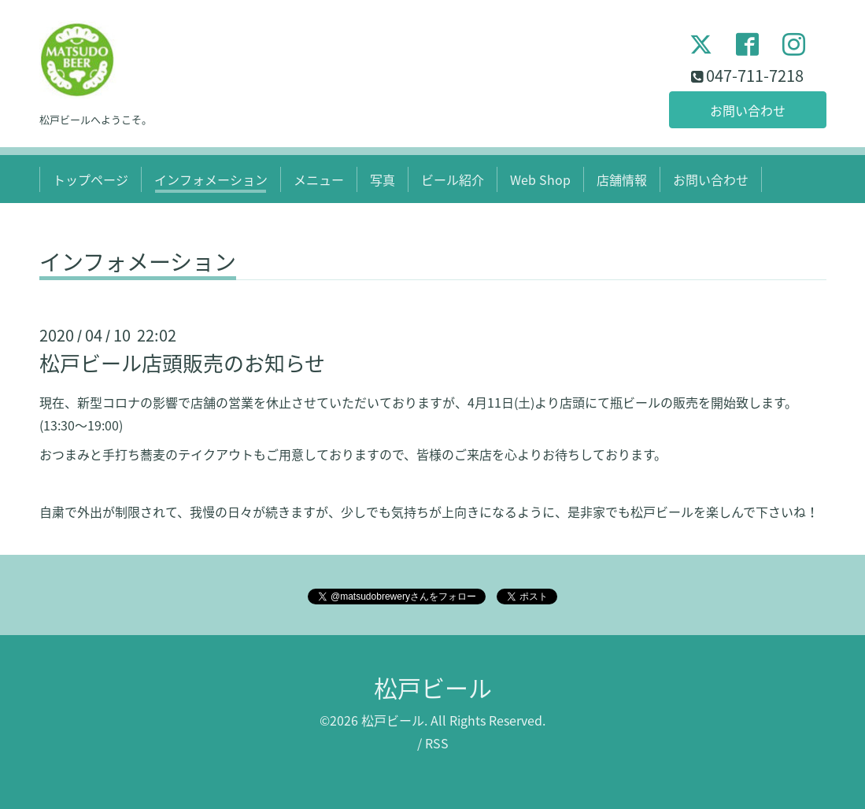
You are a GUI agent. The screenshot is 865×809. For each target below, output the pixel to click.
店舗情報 (622, 179)
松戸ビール (433, 687)
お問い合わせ (748, 110)
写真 (382, 179)
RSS (437, 742)
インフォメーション (211, 179)
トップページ (90, 179)
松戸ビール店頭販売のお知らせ (182, 363)
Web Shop (540, 179)
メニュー (319, 179)
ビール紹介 (452, 179)
